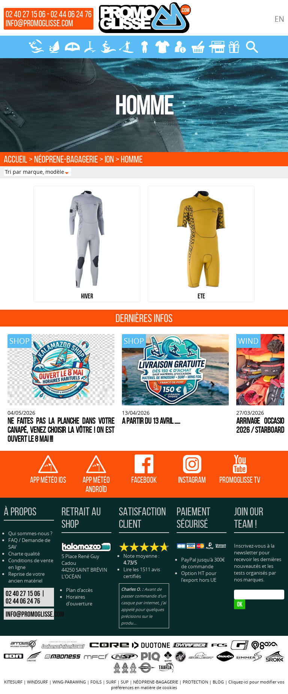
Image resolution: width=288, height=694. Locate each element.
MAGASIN (216, 46)
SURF (108, 46)
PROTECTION (162, 46)
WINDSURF (54, 46)
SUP (126, 46)
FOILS (90, 46)
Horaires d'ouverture (79, 600)
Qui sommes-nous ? (30, 533)
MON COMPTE (180, 46)
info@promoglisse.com (39, 23)
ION (109, 159)
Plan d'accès (79, 590)
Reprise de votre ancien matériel (26, 577)
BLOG (218, 682)
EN (279, 19)
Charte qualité (24, 553)
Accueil (15, 159)
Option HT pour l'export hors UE (198, 576)
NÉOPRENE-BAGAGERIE (144, 46)
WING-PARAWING (72, 46)
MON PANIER (198, 46)
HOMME (131, 159)
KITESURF (36, 46)
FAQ (13, 540)
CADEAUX (234, 46)
